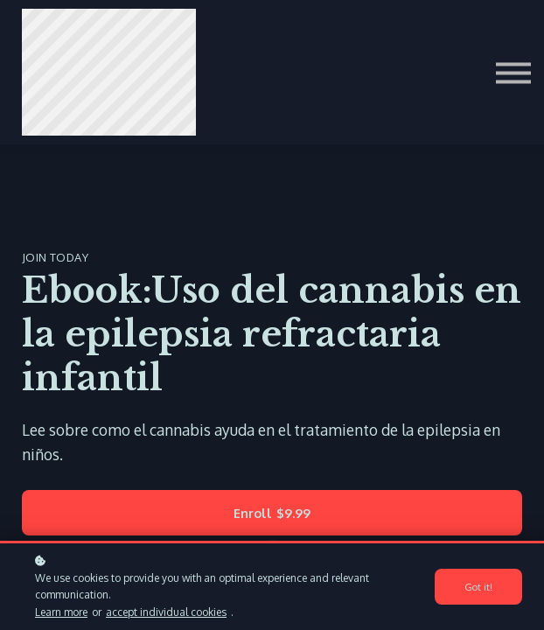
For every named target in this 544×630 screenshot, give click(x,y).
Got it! (478, 586)
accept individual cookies (166, 612)
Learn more (61, 612)
